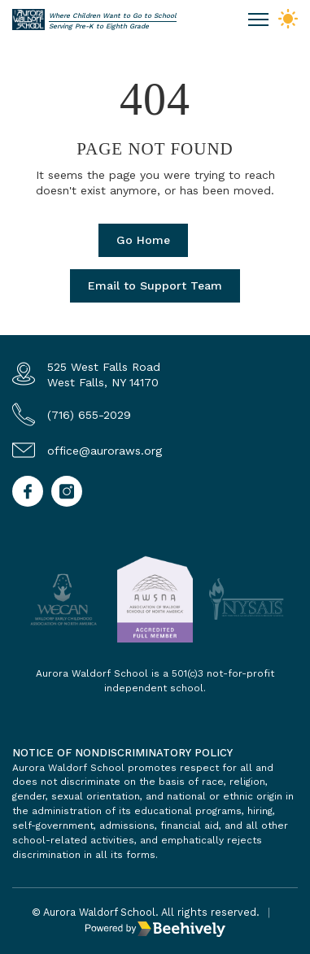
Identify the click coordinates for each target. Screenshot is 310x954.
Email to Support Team (155, 285)
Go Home (143, 239)
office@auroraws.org (104, 450)
